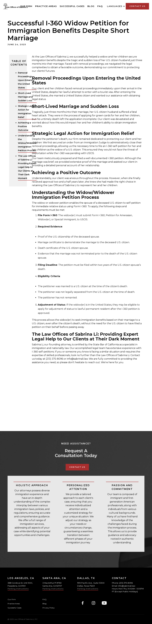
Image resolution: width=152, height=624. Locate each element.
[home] (15, 6)
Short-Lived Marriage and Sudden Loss (25, 97)
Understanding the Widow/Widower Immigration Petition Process (27, 143)
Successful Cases (72, 6)
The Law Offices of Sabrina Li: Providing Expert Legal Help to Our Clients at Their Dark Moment (27, 167)
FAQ (100, 6)
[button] (116, 6)
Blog (90, 6)
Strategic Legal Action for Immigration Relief (26, 112)
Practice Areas (46, 6)
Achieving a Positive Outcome (24, 126)
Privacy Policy (48, 608)
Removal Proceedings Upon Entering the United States (26, 80)
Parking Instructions (18, 589)
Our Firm (12, 599)
